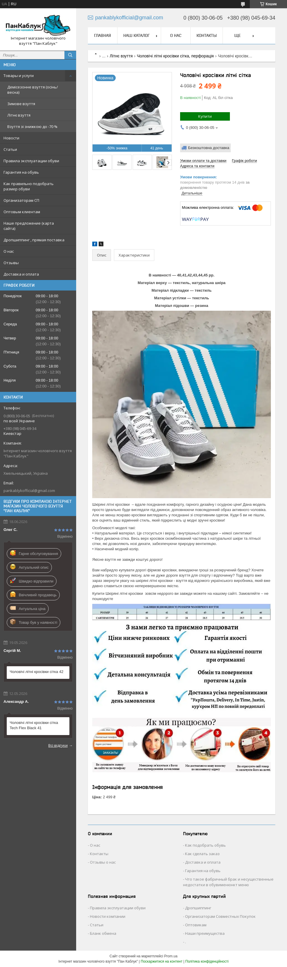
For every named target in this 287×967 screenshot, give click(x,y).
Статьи (10, 149)
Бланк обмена (103, 933)
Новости (11, 138)
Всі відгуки (58, 745)
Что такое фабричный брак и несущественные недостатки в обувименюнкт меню (228, 882)
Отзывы (11, 262)
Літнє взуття (18, 115)
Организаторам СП (21, 200)
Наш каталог (136, 35)
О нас (9, 251)
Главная (102, 35)
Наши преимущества (205, 933)
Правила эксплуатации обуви (31, 160)
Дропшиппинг (198, 907)
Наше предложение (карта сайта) (29, 226)
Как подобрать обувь (205, 845)
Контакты (207, 35)
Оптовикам (195, 924)
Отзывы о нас (103, 862)
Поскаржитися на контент (161, 961)
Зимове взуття (21, 103)
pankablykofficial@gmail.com (29, 490)
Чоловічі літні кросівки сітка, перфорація (175, 56)
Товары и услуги (19, 75)
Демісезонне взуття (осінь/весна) (32, 89)
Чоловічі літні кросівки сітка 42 (36, 671)
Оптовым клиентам (22, 211)
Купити (205, 116)
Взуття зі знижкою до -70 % (32, 126)
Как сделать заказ (202, 853)
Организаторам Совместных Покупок (220, 916)
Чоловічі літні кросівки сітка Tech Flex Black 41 (34, 725)
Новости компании (107, 916)
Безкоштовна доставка (208, 148)
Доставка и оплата (21, 274)
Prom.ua (170, 956)
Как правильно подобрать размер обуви (29, 186)
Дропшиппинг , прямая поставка (34, 239)
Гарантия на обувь (21, 172)
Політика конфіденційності (207, 961)
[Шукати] (70, 55)
